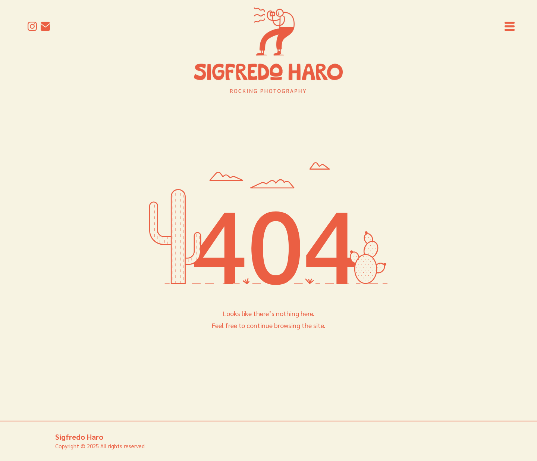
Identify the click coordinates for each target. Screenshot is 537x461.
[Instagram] (32, 26)
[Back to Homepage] (267, 354)
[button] (510, 26)
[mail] (45, 26)
